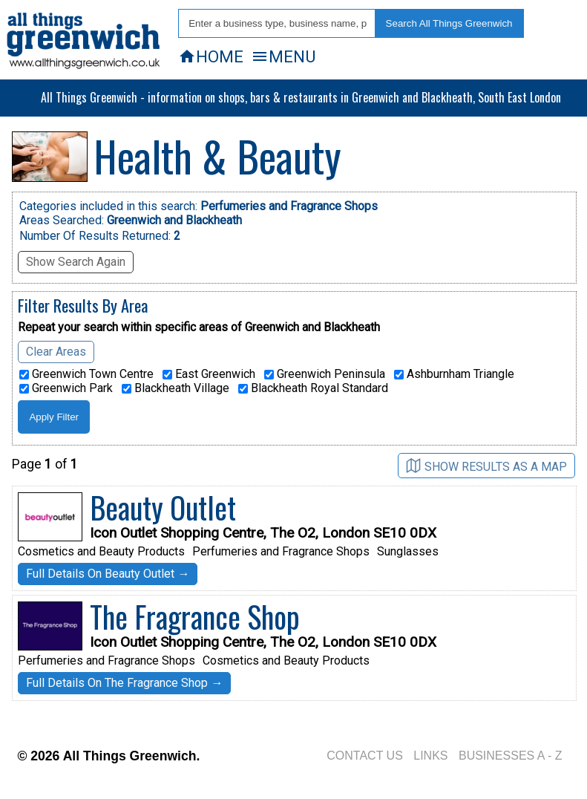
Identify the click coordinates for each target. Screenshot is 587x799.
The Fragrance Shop (195, 616)
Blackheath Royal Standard (313, 388)
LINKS (430, 755)
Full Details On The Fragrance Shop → (124, 683)
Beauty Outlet (163, 507)
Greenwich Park (66, 388)
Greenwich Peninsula (324, 374)
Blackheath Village (175, 388)
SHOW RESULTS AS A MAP (486, 466)
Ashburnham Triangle (454, 374)
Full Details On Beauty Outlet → (107, 574)
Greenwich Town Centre (86, 374)
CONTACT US (365, 755)
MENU (283, 56)
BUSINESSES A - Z (511, 755)
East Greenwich (209, 374)
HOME (210, 56)
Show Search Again (75, 262)
